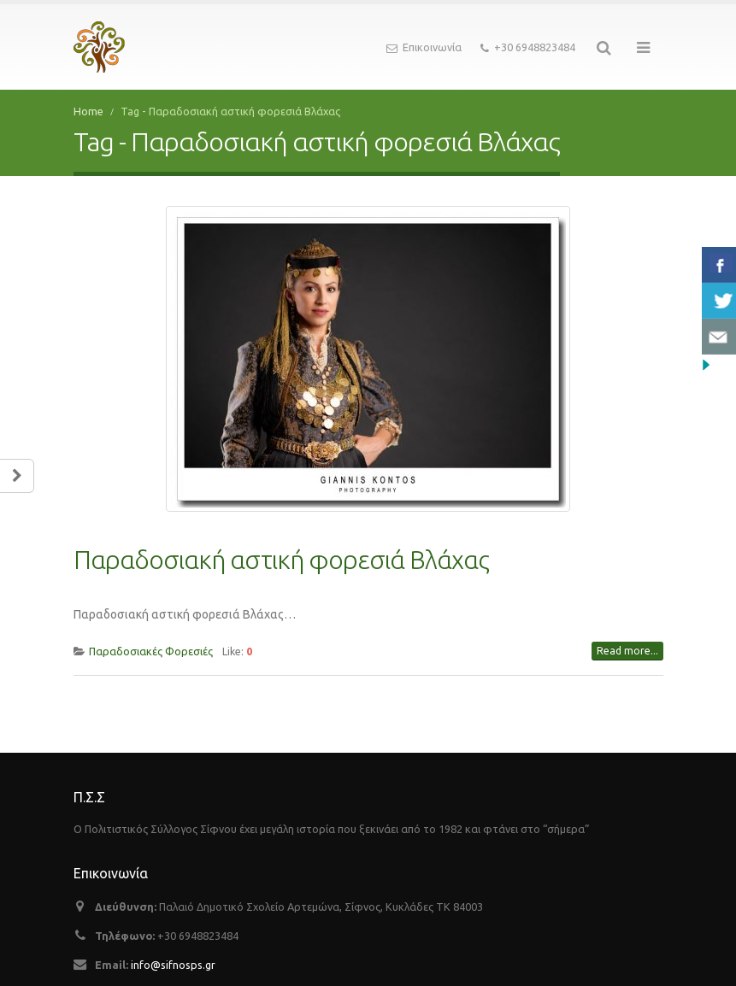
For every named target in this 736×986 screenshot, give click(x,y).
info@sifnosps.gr (173, 941)
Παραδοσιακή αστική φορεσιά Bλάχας (281, 535)
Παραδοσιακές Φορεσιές (151, 627)
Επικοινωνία (424, 48)
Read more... (627, 626)
